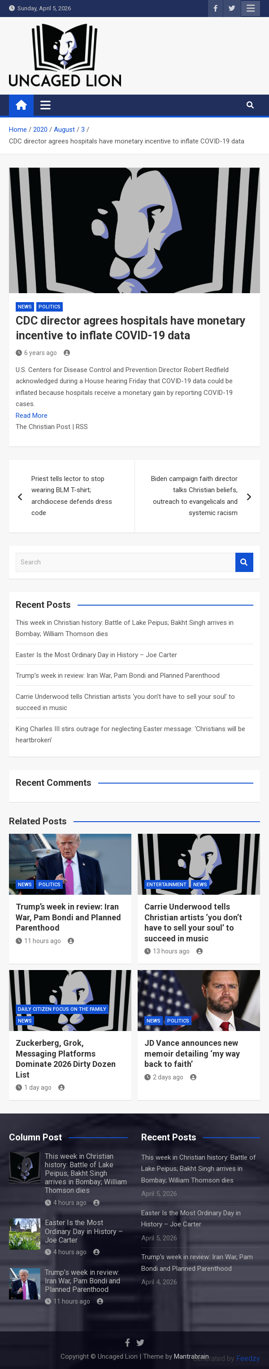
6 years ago (36, 352)
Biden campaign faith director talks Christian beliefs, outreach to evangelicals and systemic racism (194, 496)
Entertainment (167, 885)
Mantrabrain (191, 1356)
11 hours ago (38, 940)
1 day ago (34, 1087)
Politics (50, 307)
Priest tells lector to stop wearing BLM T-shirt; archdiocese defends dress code (71, 496)
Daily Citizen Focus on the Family (62, 1009)
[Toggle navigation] (45, 105)
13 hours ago (167, 951)
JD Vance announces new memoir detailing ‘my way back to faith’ (192, 1053)
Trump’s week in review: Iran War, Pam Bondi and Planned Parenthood (118, 676)
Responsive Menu (250, 8)
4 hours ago (66, 1202)
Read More (32, 416)
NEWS (25, 307)
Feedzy (248, 1358)
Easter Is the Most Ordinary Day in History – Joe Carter (96, 655)
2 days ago (163, 1077)
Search (244, 562)
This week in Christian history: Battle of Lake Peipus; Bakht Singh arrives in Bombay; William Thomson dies (86, 1173)
